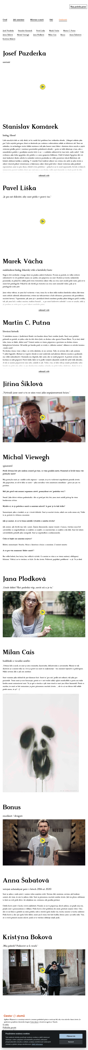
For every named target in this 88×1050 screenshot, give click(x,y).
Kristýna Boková (9, 39)
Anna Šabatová (75, 35)
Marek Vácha (54, 30)
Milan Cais (52, 35)
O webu (6, 1024)
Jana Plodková (38, 35)
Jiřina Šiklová (8, 35)
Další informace (37, 1044)
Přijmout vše (71, 1036)
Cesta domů (34, 1022)
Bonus (62, 35)
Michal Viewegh (23, 35)
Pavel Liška (40, 30)
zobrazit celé (44, 175)
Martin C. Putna (69, 30)
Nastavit (71, 1042)
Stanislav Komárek (25, 30)
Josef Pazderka (8, 30)
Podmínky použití (9, 1027)
